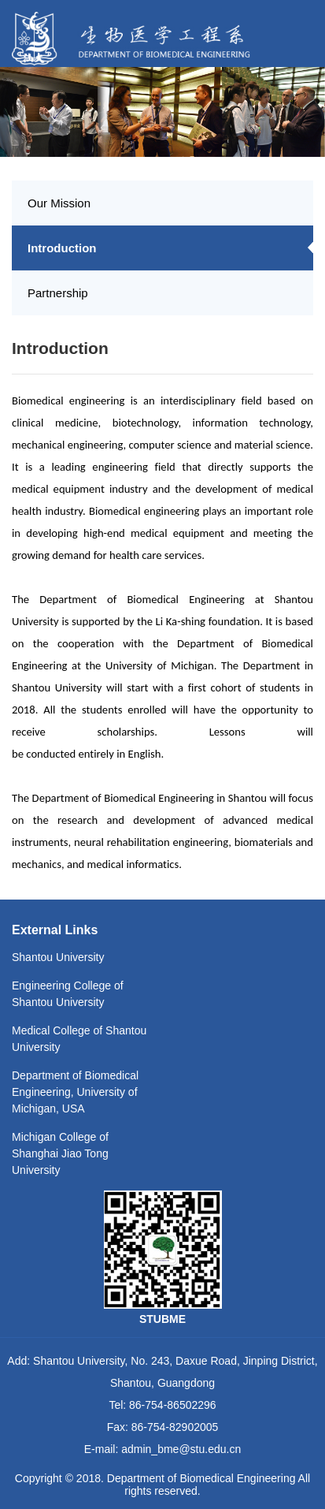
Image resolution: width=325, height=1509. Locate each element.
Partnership (58, 293)
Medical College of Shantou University (79, 1038)
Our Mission (59, 203)
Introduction (62, 248)
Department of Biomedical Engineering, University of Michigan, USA (75, 1092)
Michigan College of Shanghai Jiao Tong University (60, 1153)
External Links (55, 930)
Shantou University (58, 957)
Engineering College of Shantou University (68, 993)
